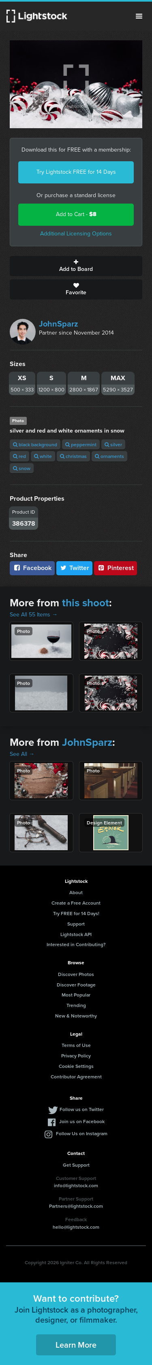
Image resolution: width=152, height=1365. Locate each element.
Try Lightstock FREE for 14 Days (76, 172)
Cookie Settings (76, 1066)
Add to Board (76, 266)
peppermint (80, 444)
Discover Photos (76, 974)
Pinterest (115, 567)
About (76, 892)
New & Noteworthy (76, 1015)
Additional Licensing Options (76, 233)
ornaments (109, 456)
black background (35, 444)
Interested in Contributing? (76, 944)
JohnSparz (58, 324)
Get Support (76, 1164)
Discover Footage (76, 984)
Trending (76, 1005)
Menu (139, 16)
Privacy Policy (76, 1055)
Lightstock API (76, 934)
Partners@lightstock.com (76, 1206)
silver (113, 444)
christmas (73, 456)
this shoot (85, 602)
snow (21, 468)
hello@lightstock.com (76, 1227)
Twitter (75, 567)
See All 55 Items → (34, 614)
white (43, 456)
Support (76, 923)
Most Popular (76, 994)
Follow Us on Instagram (81, 1133)
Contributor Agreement (76, 1076)
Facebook (32, 567)
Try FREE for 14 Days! (76, 913)
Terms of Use (76, 1045)
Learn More (76, 1344)
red (19, 456)
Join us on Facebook (82, 1121)
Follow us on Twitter (82, 1109)
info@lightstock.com (76, 1185)
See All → (22, 754)
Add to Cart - (76, 214)
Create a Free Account (76, 902)
